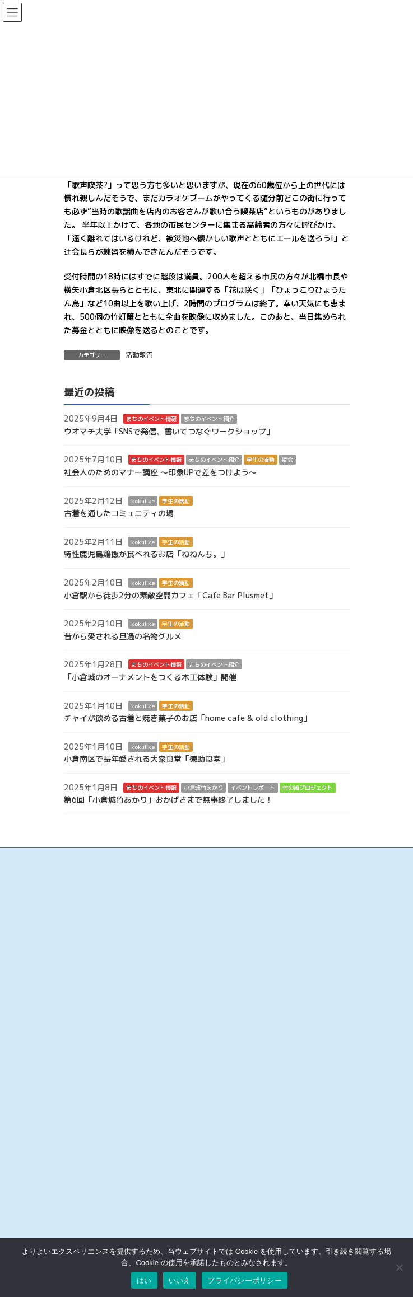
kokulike (143, 501)
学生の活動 (261, 460)
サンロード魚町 (87, 1097)
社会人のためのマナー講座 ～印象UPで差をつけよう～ (160, 472)
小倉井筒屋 (81, 1131)
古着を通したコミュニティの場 (119, 513)
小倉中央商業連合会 (94, 1051)
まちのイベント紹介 (209, 419)
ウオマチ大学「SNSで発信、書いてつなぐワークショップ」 (169, 431)
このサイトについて (94, 1234)
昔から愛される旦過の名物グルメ (123, 636)
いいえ (180, 1280)
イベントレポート (252, 788)
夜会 (287, 460)
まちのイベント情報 (151, 419)
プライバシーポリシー (244, 1280)
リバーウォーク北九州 (97, 1143)
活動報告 (139, 354)
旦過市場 (77, 1074)
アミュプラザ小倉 (91, 1165)
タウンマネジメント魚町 (101, 1108)
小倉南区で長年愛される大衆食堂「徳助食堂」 (146, 758)
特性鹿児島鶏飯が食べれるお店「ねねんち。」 (146, 554)
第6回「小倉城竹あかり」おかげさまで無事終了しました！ (168, 800)
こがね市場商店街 (91, 1120)
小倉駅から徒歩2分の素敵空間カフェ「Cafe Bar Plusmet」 (170, 595)
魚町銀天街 (81, 1062)
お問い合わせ (84, 1223)
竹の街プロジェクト (307, 788)
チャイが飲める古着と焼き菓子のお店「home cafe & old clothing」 (187, 718)
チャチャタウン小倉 (94, 1154)
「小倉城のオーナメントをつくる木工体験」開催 (150, 677)
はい (144, 1280)
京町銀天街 (81, 1085)
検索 (192, 1192)
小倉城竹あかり (203, 788)
